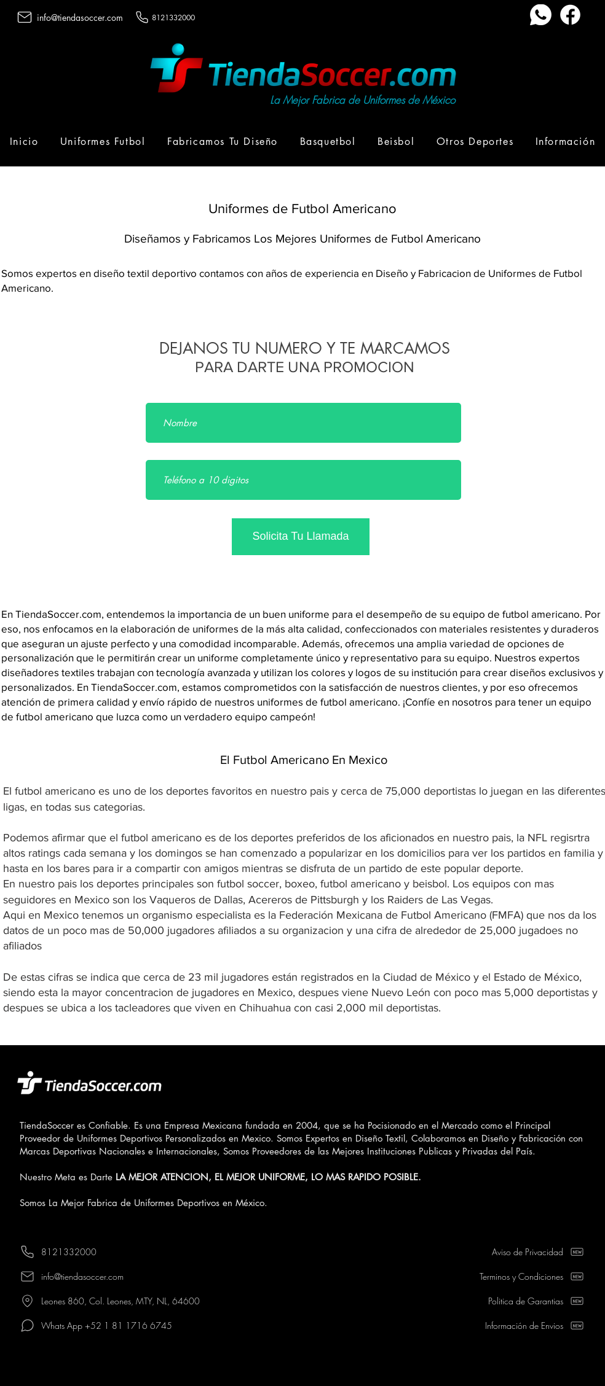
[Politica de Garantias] (513, 1300)
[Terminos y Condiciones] (513, 1276)
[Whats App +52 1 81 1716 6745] (127, 1325)
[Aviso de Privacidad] (513, 1251)
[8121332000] (173, 17)
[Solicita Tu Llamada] (301, 536)
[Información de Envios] (513, 1325)
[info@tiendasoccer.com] (78, 17)
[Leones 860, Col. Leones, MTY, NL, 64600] (127, 1300)
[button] (103, 141)
